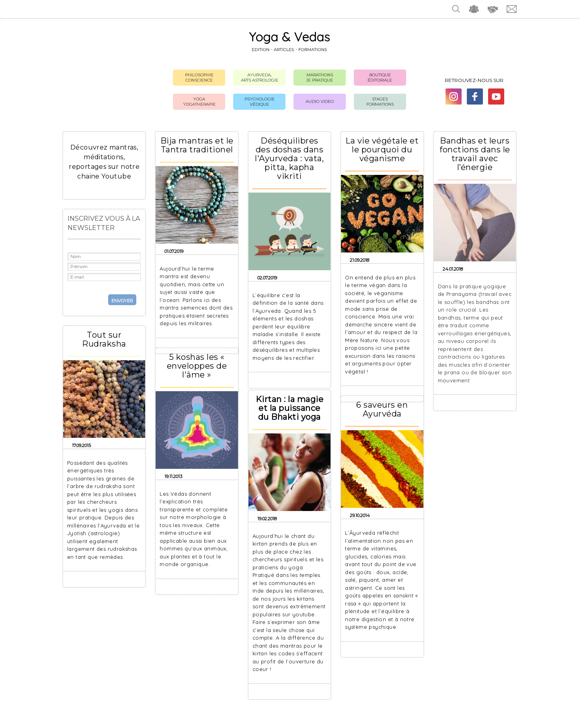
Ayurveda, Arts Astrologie (259, 77)
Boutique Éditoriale (380, 77)
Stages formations (380, 101)
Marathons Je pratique (319, 77)
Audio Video (320, 101)
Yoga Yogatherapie (199, 101)
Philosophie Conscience (199, 77)
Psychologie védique (259, 101)
